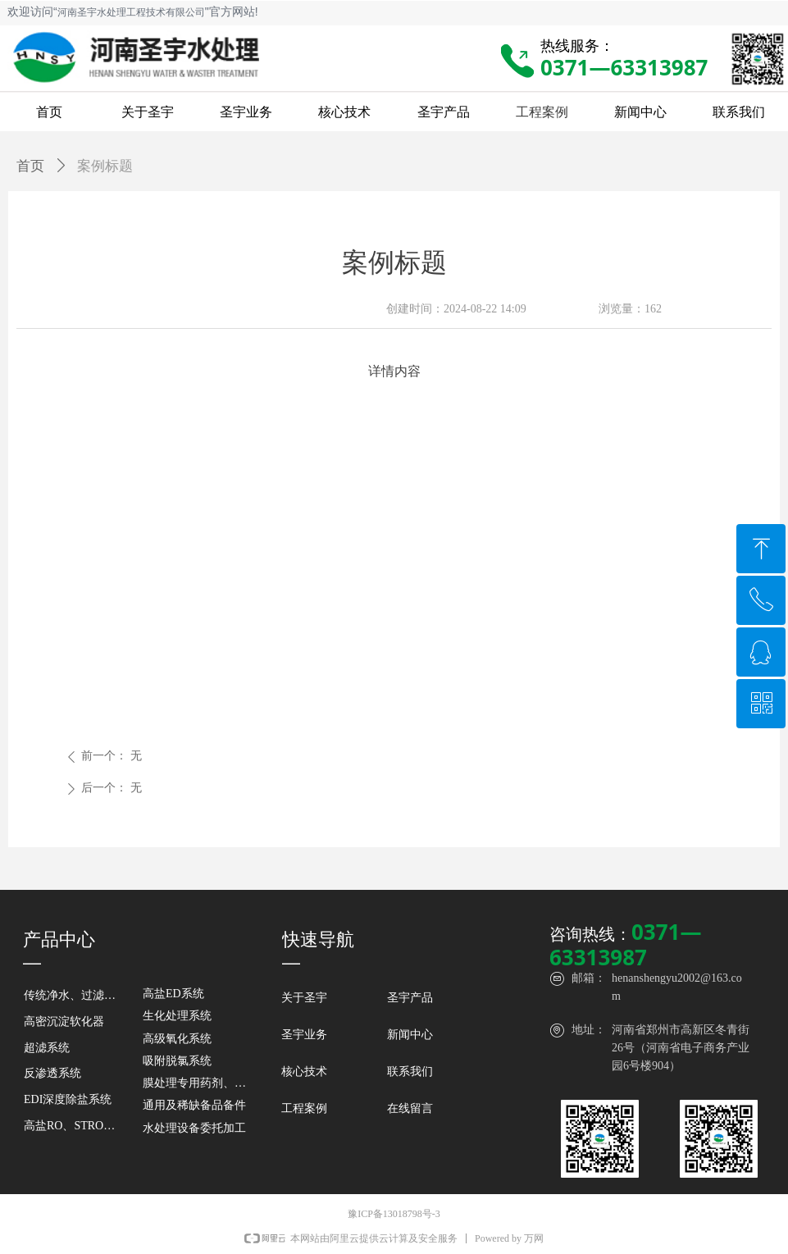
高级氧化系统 (177, 1039)
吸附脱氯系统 (177, 1061)
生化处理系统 (177, 1016)
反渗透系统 (52, 1073)
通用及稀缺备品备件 (194, 1105)
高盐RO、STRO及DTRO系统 (74, 1125)
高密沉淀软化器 (64, 1021)
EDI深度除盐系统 (68, 1099)
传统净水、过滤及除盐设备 (74, 995)
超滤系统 (47, 1048)
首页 (30, 166)
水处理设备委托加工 (194, 1128)
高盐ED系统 (173, 993)
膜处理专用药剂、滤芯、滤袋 (203, 1083)
